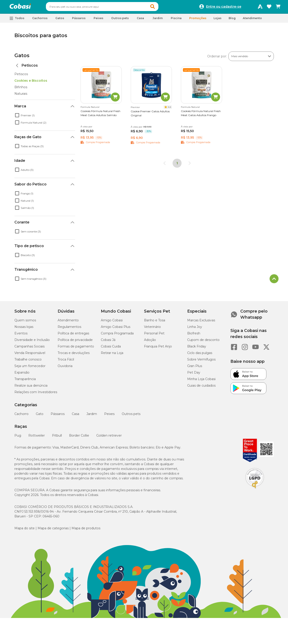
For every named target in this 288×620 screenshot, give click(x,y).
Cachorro (21, 416)
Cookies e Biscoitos (30, 83)
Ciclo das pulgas (199, 355)
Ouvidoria (65, 368)
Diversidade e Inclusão (32, 342)
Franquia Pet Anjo (158, 348)
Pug (17, 437)
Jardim (91, 416)
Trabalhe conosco (28, 361)
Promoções (197, 20)
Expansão (21, 374)
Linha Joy (194, 329)
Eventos (20, 335)
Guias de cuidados (201, 388)
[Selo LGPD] (255, 491)
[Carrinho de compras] (278, 7)
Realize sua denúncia (30, 388)
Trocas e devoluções (74, 355)
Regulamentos (69, 329)
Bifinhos (20, 89)
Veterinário (152, 329)
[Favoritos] (269, 7)
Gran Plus (194, 368)
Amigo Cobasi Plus (115, 329)
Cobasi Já (108, 342)
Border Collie (79, 437)
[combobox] (110, 7)
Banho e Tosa (154, 322)
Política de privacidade (75, 342)
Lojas (217, 20)
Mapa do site (24, 530)
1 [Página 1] (177, 165)
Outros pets (131, 416)
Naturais (20, 96)
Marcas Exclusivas (201, 322)
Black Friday (196, 348)
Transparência (25, 381)
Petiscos (21, 76)
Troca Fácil (66, 361)
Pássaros (58, 416)
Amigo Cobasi (112, 322)
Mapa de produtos (86, 530)
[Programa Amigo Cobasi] (260, 7)
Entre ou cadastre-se (223, 8)
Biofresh (193, 335)
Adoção (150, 342)
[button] (161, 7)
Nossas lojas (23, 329)
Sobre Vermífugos (201, 361)
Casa (75, 416)
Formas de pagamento (76, 348)
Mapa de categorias (53, 530)
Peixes (109, 416)
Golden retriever (109, 437)
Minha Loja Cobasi (201, 381)
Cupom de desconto (203, 342)
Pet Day (193, 374)
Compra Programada (117, 335)
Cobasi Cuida (111, 348)
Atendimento (252, 20)
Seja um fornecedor (29, 368)
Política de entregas (73, 335)
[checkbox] (17, 117)
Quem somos (25, 322)
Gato (39, 416)
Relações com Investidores (35, 394)
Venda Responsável (29, 355)
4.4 (169, 109)
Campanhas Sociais (29, 348)
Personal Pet (154, 335)
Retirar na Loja (112, 355)
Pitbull (57, 437)
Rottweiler (36, 437)
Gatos (21, 57)
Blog (232, 20)
